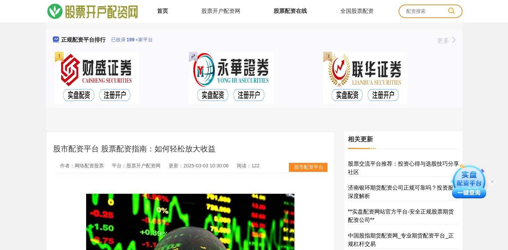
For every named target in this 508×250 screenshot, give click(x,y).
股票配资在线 (290, 11)
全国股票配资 (357, 11)
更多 (446, 40)
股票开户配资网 (220, 11)
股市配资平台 (308, 167)
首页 (162, 11)
